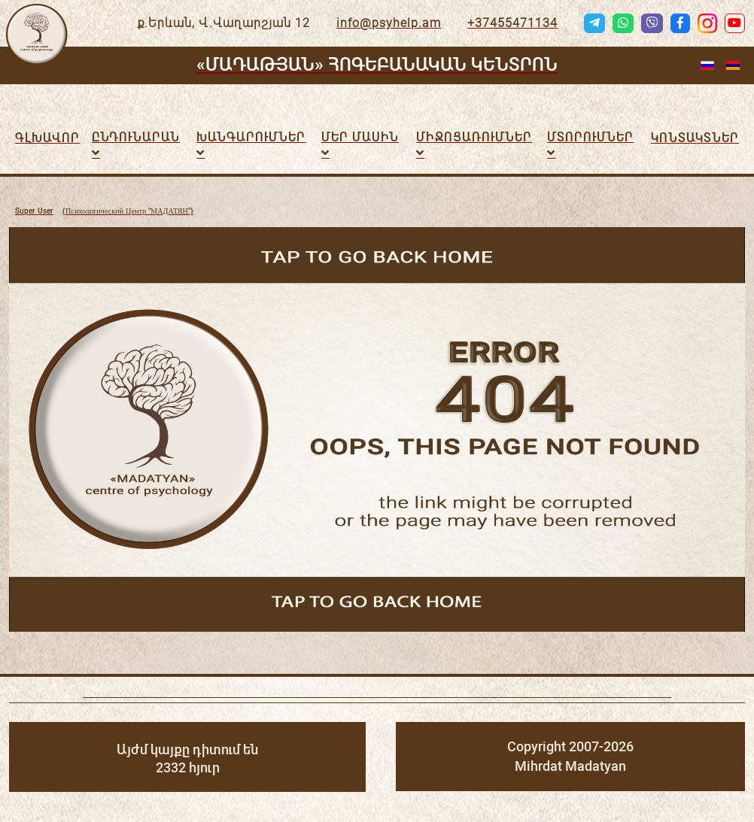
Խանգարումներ (251, 137)
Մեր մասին (360, 137)
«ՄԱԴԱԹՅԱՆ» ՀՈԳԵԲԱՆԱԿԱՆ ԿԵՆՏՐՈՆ (377, 64)
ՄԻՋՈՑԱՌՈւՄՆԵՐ (474, 137)
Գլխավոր (47, 138)
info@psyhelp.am (388, 23)
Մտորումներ (590, 137)
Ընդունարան (136, 137)
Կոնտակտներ (695, 138)
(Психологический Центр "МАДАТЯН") (104, 211)
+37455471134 (512, 23)
